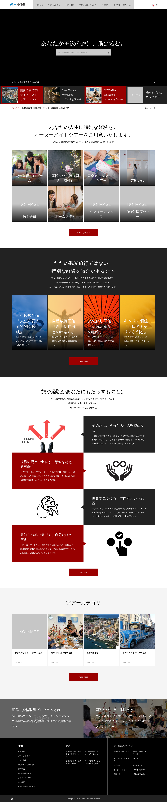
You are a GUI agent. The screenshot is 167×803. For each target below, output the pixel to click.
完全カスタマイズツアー (121, 760)
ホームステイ (138, 766)
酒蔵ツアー (118, 775)
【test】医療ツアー (140, 770)
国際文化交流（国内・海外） (139, 753)
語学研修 (117, 766)
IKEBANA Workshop (140, 775)
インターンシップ (120, 770)
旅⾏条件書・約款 (25, 774)
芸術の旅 (136, 759)
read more (83, 362)
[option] (83, 82)
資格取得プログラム (121, 752)
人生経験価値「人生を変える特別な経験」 (73, 754)
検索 (108, 53)
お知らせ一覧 (150, 109)
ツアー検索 (70, 5)
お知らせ (39, 5)
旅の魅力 (105, 5)
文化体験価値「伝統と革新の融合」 (73, 763)
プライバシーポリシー (26, 778)
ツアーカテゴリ (54, 5)
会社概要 (21, 783)
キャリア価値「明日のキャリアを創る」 (92, 763)
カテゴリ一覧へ (83, 233)
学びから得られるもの (87, 5)
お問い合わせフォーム (122, 5)
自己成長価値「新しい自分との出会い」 (92, 753)
